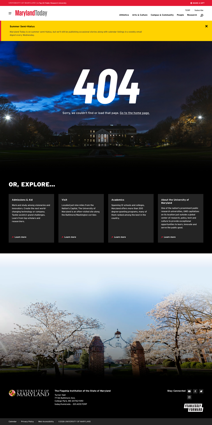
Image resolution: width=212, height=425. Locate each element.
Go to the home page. (135, 113)
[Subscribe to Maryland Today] (199, 10)
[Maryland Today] (31, 13)
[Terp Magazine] (187, 10)
